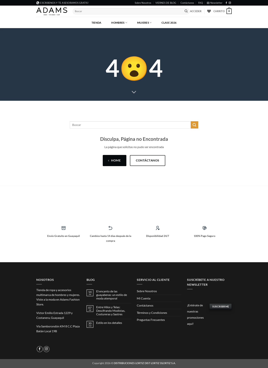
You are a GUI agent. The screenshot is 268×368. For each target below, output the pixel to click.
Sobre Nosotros (143, 2)
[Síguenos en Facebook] (226, 3)
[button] (214, 2)
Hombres (119, 22)
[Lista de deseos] (209, 11)
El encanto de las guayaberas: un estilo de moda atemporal (111, 294)
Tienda (96, 22)
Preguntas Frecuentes (151, 319)
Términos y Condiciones (152, 312)
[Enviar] (186, 11)
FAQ (200, 2)
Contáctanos (187, 2)
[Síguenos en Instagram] (230, 3)
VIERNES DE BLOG (165, 2)
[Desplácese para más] (134, 92)
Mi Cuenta (143, 298)
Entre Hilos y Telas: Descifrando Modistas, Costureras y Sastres (110, 310)
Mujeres (144, 22)
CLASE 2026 (169, 22)
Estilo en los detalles (109, 322)
